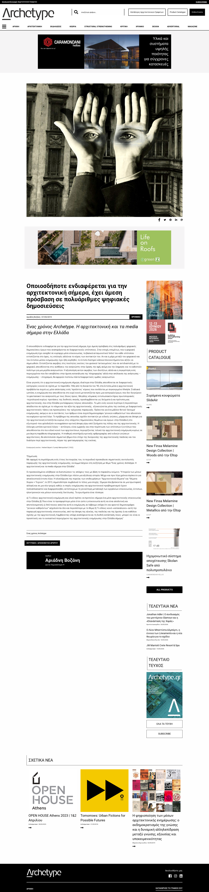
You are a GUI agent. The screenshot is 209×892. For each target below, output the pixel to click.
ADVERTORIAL (173, 26)
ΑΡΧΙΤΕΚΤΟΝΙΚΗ (34, 26)
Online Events (197, 12)
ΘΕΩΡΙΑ (73, 26)
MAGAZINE (192, 26)
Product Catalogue (177, 12)
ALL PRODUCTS (164, 589)
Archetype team (151, 648)
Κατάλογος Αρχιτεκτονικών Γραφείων (147, 12)
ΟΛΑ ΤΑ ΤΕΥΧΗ (164, 724)
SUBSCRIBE (201, 2)
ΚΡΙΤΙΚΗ (124, 26)
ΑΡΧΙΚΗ (16, 26)
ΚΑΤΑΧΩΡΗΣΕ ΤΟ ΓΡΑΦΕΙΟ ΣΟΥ (169, 888)
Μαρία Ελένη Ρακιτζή (153, 640)
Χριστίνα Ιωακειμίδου (153, 624)
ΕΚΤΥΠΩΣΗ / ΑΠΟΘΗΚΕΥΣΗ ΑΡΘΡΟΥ (42, 543)
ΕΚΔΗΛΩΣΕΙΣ (55, 26)
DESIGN (155, 26)
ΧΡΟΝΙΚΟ (140, 26)
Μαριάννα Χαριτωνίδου (139, 843)
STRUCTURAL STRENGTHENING (98, 26)
